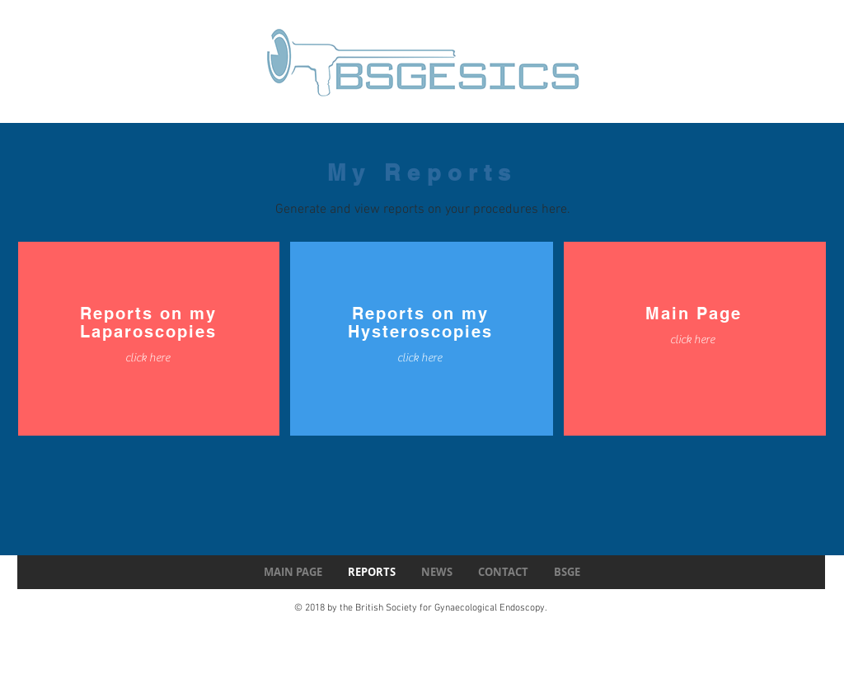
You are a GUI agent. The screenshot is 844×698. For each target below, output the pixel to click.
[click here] (147, 358)
